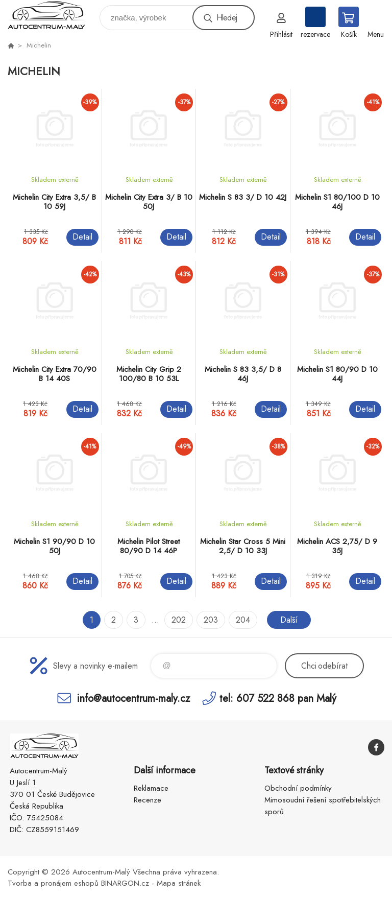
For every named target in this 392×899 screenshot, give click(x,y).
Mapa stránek (179, 883)
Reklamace (151, 788)
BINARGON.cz (125, 883)
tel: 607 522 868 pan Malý (277, 698)
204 (243, 620)
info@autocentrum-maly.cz (133, 698)
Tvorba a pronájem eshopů (53, 883)
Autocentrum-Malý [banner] (53, 15)
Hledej (226, 17)
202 (179, 620)
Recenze (147, 800)
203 (211, 620)
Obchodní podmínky (298, 788)
